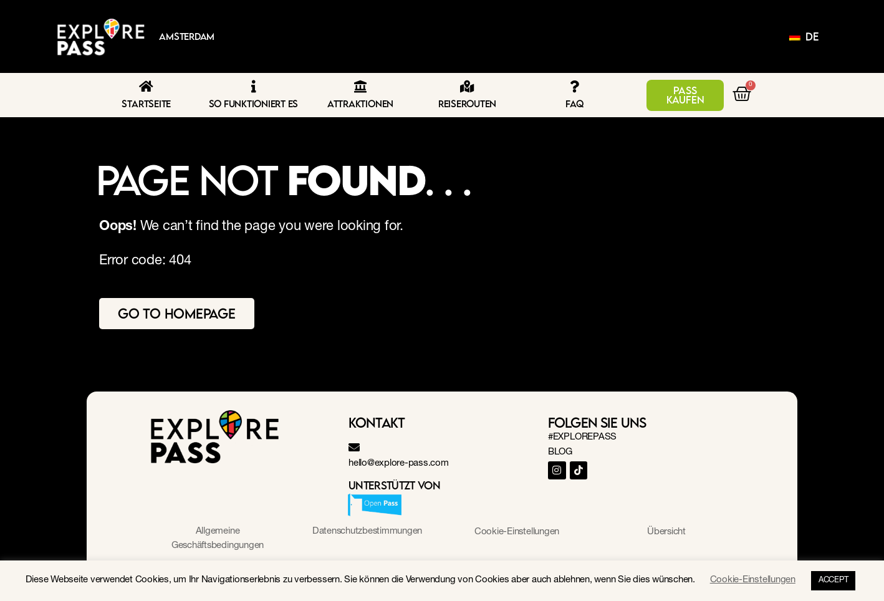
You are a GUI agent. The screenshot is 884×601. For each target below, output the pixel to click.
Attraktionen (360, 103)
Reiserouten (467, 103)
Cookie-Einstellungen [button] (516, 532)
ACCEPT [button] (833, 581)
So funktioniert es (254, 103)
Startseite (146, 103)
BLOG (560, 452)
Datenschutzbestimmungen (367, 531)
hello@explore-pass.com (398, 463)
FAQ (574, 103)
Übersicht (666, 532)
